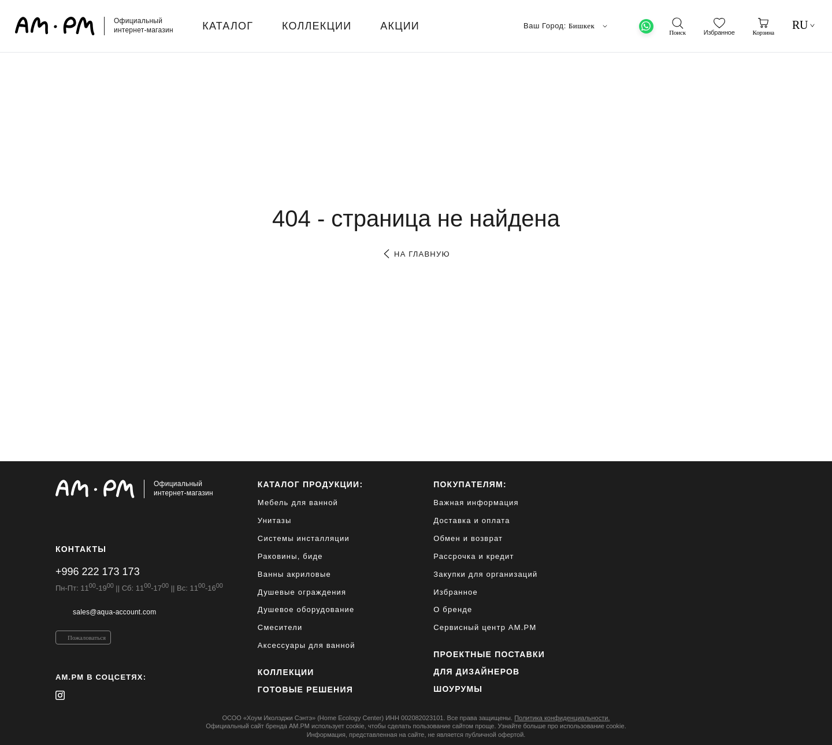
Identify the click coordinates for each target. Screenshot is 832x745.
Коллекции (286, 672)
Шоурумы (457, 689)
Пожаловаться (87, 637)
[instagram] (60, 695)
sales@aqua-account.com (114, 612)
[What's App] (646, 26)
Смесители (280, 627)
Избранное (455, 592)
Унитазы (275, 520)
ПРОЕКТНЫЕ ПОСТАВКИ (489, 654)
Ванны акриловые (294, 574)
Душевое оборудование (306, 609)
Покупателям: (470, 484)
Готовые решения (305, 689)
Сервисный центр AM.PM (484, 627)
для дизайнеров (476, 671)
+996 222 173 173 (97, 571)
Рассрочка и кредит (473, 556)
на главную (416, 254)
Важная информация (476, 502)
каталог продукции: (310, 484)
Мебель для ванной (298, 502)
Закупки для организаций (485, 574)
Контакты (80, 549)
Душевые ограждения (302, 592)
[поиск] (677, 26)
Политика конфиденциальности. (562, 717)
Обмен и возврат (468, 538)
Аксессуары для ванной (306, 645)
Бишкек (589, 26)
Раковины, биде (290, 556)
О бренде (452, 609)
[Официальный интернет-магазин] (139, 489)
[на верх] (765, 727)
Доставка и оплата (471, 520)
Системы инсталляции (304, 538)
